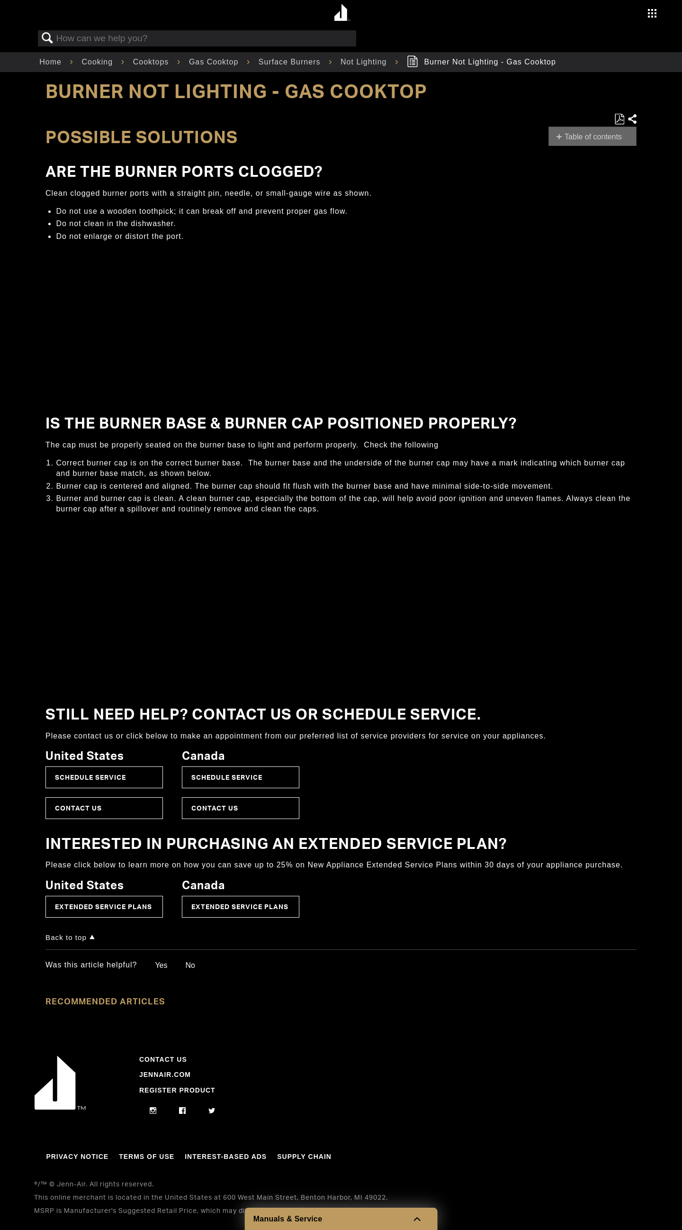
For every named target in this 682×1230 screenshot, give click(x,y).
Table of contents (593, 137)
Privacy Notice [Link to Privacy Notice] (77, 1156)
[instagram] (153, 1111)
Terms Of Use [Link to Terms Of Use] (146, 1156)
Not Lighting (365, 62)
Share (632, 119)
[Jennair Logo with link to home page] (60, 1107)
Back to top (66, 937)
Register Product (177, 1090)
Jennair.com (165, 1074)
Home (51, 62)
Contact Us (78, 808)
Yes (161, 965)
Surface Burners (291, 62)
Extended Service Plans (103, 906)
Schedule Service (90, 777)
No (190, 965)
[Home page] (342, 13)
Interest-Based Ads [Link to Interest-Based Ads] (226, 1156)
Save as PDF (619, 119)
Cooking (98, 62)
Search (47, 38)
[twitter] (212, 1111)
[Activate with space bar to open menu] (652, 14)
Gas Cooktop (215, 62)
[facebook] (183, 1111)
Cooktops (152, 62)
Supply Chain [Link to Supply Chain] (304, 1156)
